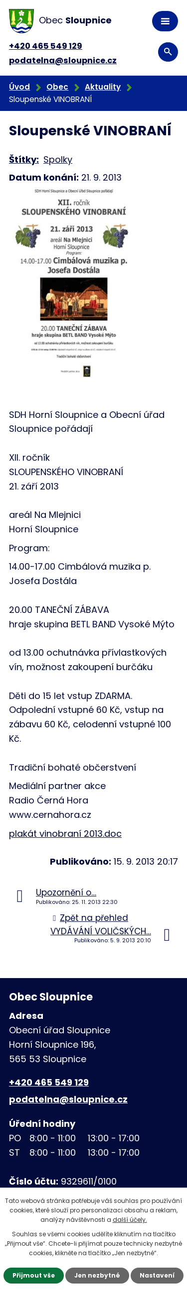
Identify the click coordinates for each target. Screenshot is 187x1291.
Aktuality (103, 87)
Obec (57, 87)
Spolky (57, 159)
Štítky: (24, 159)
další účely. (130, 1219)
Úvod (19, 87)
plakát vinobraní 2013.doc (65, 833)
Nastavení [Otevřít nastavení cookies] (157, 1275)
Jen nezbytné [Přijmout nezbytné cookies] (97, 1275)
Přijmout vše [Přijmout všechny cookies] (33, 1275)
